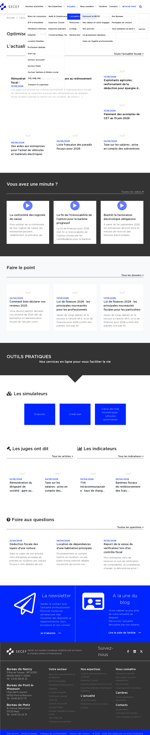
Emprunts (39, 414)
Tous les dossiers (131, 275)
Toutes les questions (129, 527)
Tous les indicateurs (129, 456)
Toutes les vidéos (131, 192)
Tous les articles (61, 456)
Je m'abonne (43, 621)
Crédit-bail (75, 414)
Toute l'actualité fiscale (127, 54)
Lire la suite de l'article (114, 621)
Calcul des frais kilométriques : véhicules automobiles (110, 414)
